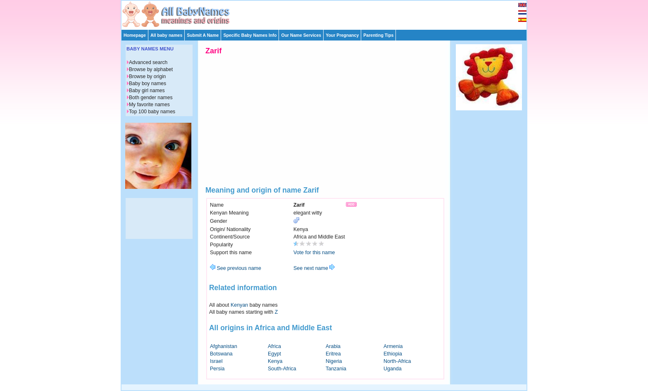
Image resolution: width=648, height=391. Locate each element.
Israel (216, 361)
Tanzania (336, 369)
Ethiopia (393, 354)
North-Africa (397, 361)
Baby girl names (147, 90)
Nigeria (334, 361)
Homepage (135, 35)
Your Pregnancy (342, 35)
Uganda (393, 369)
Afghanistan (223, 346)
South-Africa (282, 369)
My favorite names (149, 104)
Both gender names (150, 97)
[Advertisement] (327, 13)
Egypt (274, 354)
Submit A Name (203, 35)
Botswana (221, 354)
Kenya (275, 361)
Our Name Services (301, 35)
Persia (217, 369)
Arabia (333, 346)
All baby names (166, 35)
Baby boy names (147, 83)
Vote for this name (314, 252)
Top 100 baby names (152, 111)
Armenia (393, 346)
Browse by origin (147, 76)
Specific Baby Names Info (249, 35)
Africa (274, 346)
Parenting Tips (378, 35)
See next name (314, 268)
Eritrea (333, 354)
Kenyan (239, 305)
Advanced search (148, 62)
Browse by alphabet (151, 69)
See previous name (235, 268)
